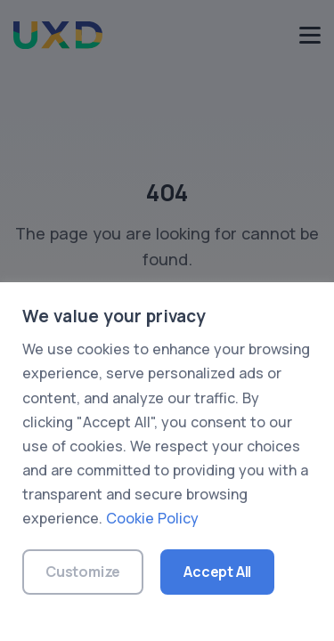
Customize (82, 571)
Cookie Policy (152, 518)
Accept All (217, 571)
